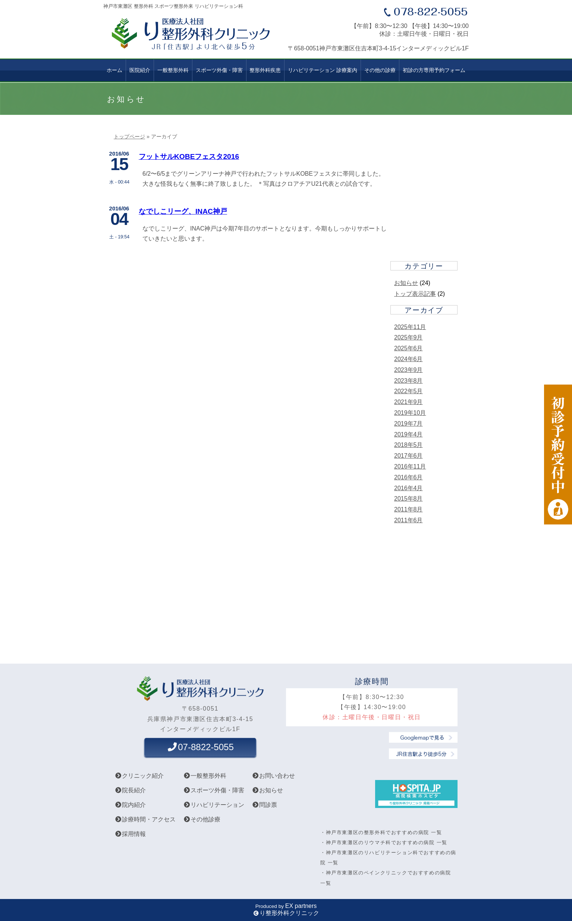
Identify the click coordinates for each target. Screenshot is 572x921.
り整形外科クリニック (289, 913)
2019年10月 (410, 413)
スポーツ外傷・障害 (213, 790)
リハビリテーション (213, 805)
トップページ (129, 137)
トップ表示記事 (415, 294)
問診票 (264, 805)
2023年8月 (408, 381)
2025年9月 (408, 337)
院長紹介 (130, 790)
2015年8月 (408, 498)
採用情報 (130, 834)
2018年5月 (408, 445)
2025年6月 (408, 348)
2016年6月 (408, 477)
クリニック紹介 (139, 776)
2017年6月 (408, 455)
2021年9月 (408, 402)
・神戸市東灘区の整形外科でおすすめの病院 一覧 (381, 832)
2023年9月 (408, 370)
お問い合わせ (273, 776)
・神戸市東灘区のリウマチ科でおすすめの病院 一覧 (383, 842)
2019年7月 (408, 423)
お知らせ (406, 283)
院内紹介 (130, 805)
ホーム (114, 70)
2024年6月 (408, 359)
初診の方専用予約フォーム (434, 70)
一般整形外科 (173, 70)
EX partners (301, 906)
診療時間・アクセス (145, 819)
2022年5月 (408, 391)
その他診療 (201, 819)
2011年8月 (408, 509)
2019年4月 (408, 434)
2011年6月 (408, 520)
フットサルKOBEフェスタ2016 (189, 156)
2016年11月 (410, 466)
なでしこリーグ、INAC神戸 (183, 211)
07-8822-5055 (200, 747)
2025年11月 (410, 327)
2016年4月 (408, 488)
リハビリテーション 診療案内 (322, 70)
